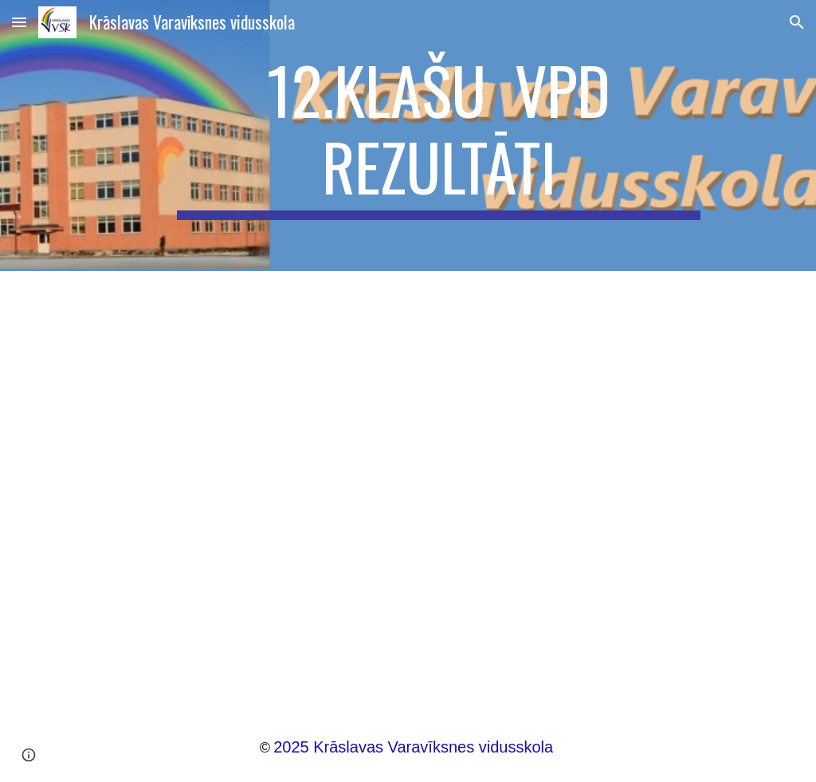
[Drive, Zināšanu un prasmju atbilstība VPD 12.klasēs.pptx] (408, 484)
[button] (19, 22)
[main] (439, 135)
